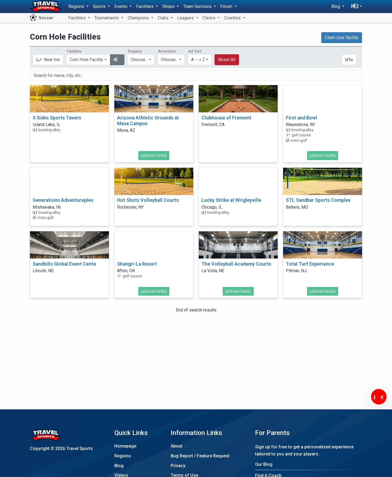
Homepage (125, 446)
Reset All (226, 59)
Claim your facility (342, 37)
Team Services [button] (198, 6)
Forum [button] (226, 6)
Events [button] (121, 6)
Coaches (233, 17)
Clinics (209, 17)
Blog (119, 465)
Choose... (139, 59)
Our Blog (263, 464)
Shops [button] (169, 6)
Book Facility (154, 155)
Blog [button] (336, 6)
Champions (139, 17)
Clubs (164, 17)
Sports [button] (100, 6)
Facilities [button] (145, 6)
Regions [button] (76, 6)
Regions (122, 455)
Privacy (178, 465)
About (176, 446)
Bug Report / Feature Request (200, 455)
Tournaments (107, 17)
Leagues (186, 17)
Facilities (77, 17)
